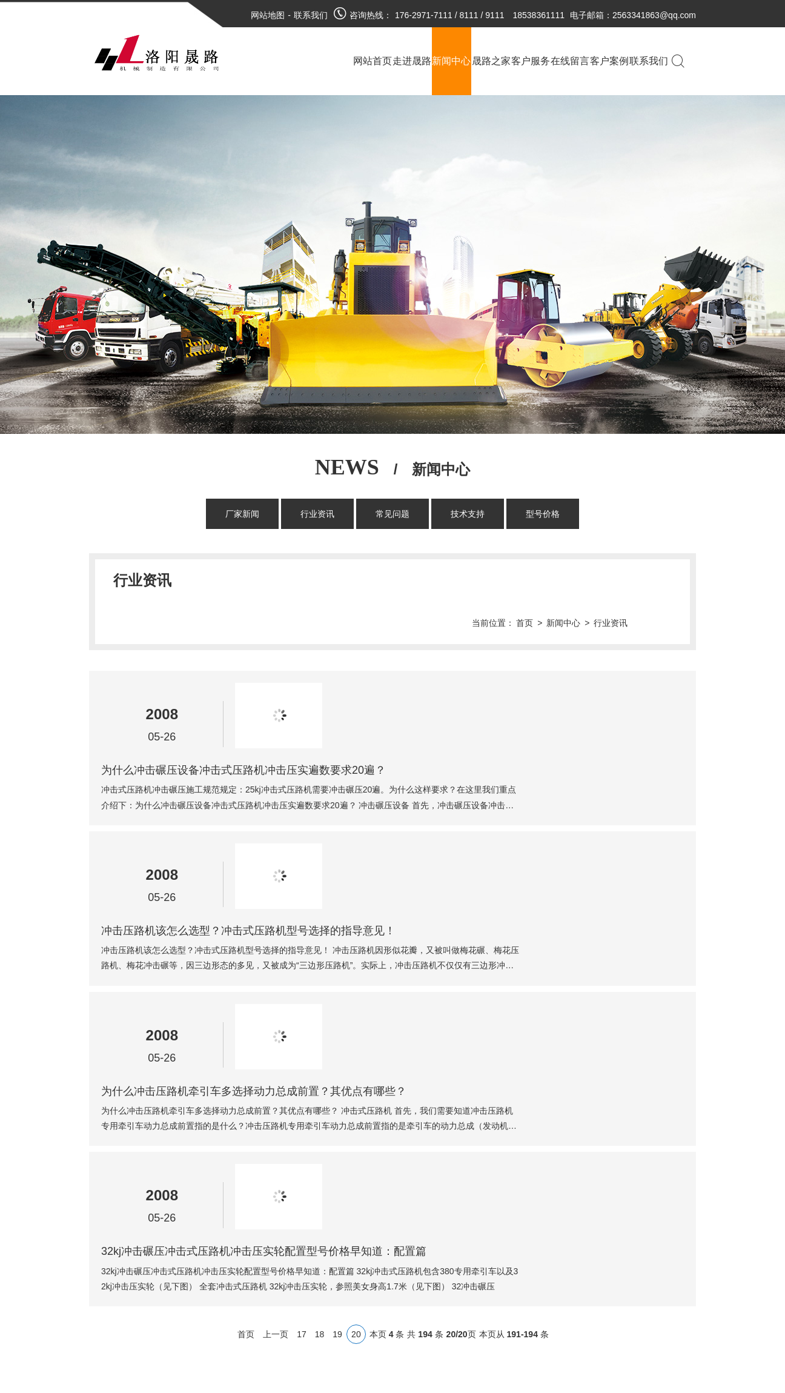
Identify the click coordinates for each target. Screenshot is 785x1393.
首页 (566, 580)
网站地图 (268, 15)
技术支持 (468, 514)
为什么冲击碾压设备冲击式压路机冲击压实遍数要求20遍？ (441, 662)
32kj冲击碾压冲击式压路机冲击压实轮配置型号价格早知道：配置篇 (461, 949)
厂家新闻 (242, 514)
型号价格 (543, 514)
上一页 (275, 1033)
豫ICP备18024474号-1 (356, 1215)
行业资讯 (317, 514)
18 (320, 1033)
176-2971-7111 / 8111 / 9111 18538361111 (480, 15)
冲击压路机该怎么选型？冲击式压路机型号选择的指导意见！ (446, 758)
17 (301, 1033)
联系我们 (311, 15)
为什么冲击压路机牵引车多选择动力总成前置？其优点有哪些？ (451, 854)
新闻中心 (606, 580)
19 (337, 1033)
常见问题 (392, 514)
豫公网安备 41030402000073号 (340, 1240)
